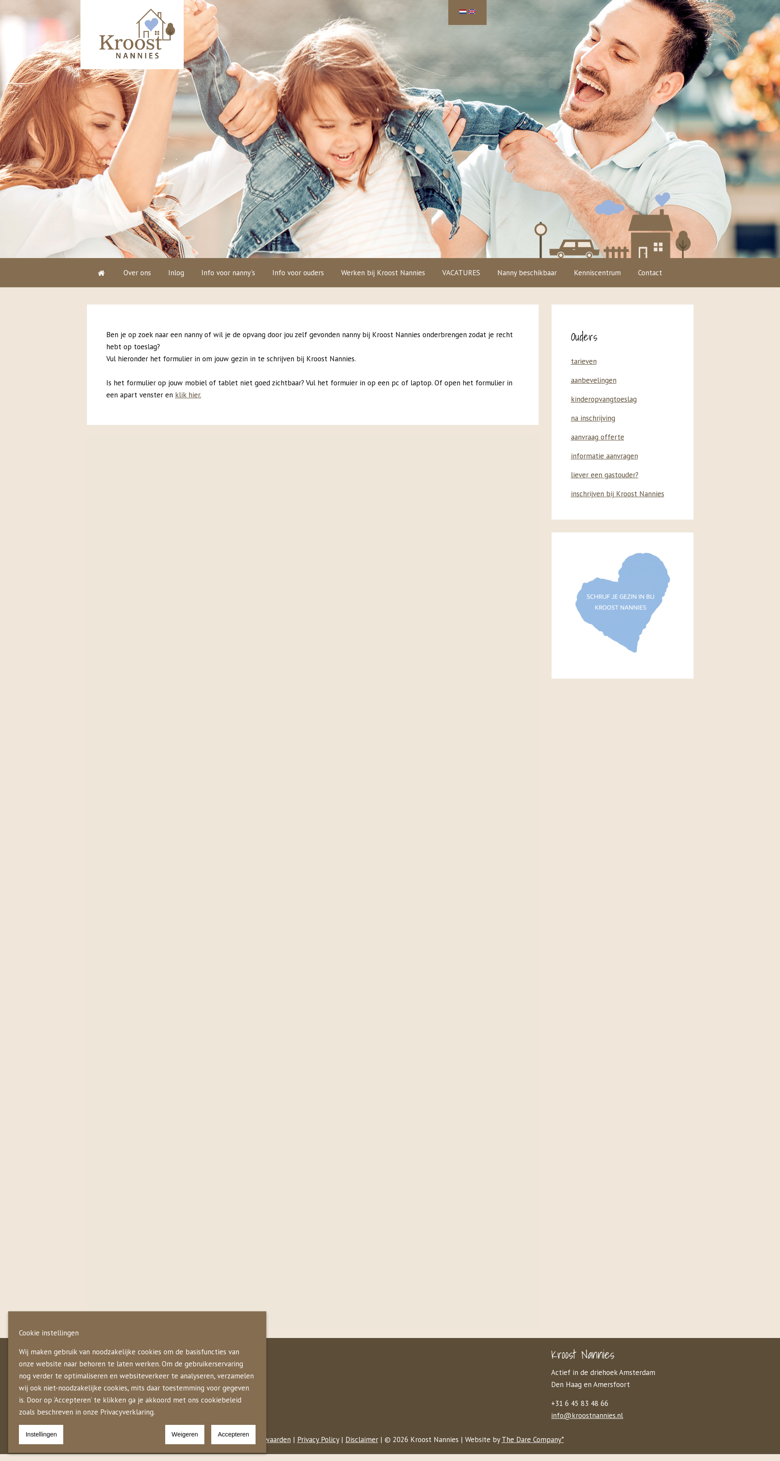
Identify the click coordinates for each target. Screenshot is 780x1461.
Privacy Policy (318, 1439)
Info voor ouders (298, 272)
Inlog (176, 272)
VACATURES (461, 272)
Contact (650, 272)
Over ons (137, 272)
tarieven (584, 361)
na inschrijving (593, 418)
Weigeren (185, 1434)
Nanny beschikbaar (527, 272)
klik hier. (188, 395)
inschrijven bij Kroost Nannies (617, 493)
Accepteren (233, 1434)
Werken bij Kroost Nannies (383, 272)
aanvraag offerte (597, 437)
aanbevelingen (594, 380)
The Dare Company (531, 1439)
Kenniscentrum (597, 272)
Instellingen (41, 1434)
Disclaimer (361, 1439)
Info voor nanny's (228, 272)
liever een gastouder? (604, 475)
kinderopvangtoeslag (604, 399)
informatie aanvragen (604, 456)
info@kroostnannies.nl (587, 1415)
